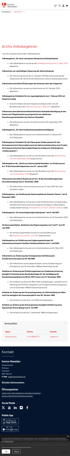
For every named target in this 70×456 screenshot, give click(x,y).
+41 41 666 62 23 (33, 336)
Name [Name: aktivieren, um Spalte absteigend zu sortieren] (7, 331)
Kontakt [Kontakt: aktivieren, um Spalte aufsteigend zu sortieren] (53, 331)
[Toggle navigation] (55, 6)
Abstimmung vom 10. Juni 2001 (26, 235)
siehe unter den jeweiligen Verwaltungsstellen (21, 393)
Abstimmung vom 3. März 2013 (38, 106)
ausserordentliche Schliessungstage (17, 396)
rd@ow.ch (54, 336)
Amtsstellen (10, 323)
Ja (6, 451)
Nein (16, 451)
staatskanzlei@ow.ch (17, 376)
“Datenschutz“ (9, 441)
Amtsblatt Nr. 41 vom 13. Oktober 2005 (44, 207)
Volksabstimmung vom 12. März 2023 (53, 63)
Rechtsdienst (11, 336)
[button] (6, 12)
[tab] (35, 323)
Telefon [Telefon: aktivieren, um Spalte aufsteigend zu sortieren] (30, 331)
